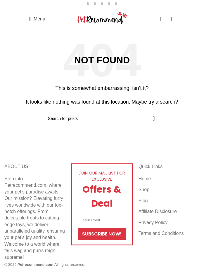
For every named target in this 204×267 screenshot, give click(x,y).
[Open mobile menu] (37, 19)
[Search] (102, 118)
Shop (144, 189)
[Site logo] (102, 18)
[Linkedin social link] (109, 4)
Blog (143, 200)
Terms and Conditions (161, 233)
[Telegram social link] (116, 4)
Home (145, 178)
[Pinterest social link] (102, 4)
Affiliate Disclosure (158, 211)
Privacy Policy (153, 222)
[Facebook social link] (87, 4)
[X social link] (94, 4)
